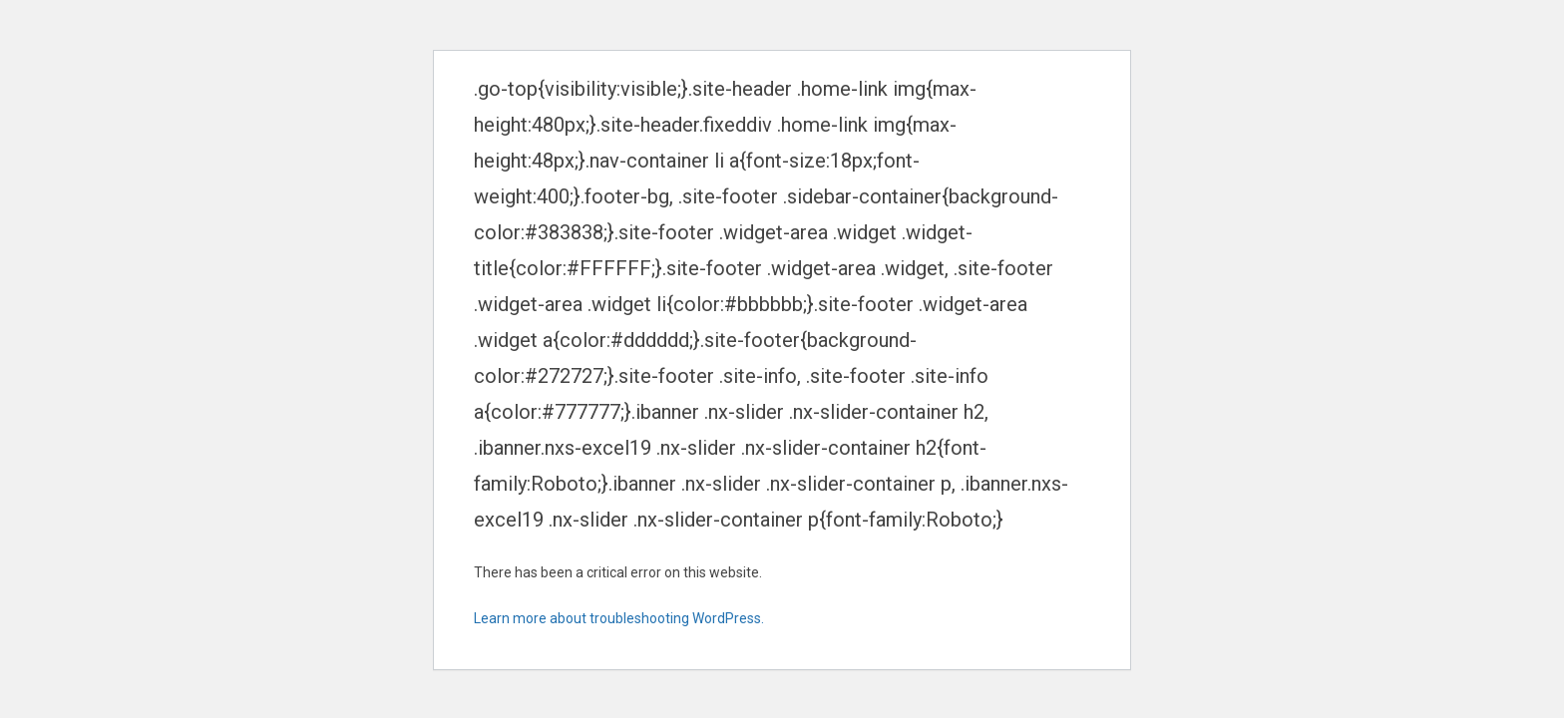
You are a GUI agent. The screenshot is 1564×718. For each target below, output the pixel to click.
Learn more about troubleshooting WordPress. (619, 618)
